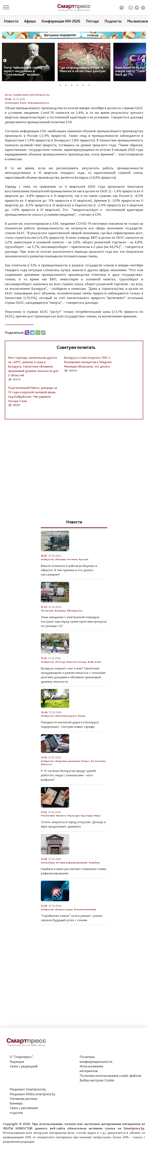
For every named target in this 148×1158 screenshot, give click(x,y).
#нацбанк (94, 889)
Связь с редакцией (24, 1084)
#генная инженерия (85, 936)
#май (90, 689)
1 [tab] (61, 85)
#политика (47, 637)
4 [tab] (79, 85)
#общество (47, 586)
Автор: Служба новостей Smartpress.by (27, 121)
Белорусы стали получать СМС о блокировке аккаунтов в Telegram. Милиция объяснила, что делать (88, 389)
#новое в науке (64, 936)
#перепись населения (67, 788)
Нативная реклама (23, 1116)
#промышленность (38, 130)
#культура (73, 842)
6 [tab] (90, 85)
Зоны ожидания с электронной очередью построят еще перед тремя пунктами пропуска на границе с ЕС (74, 648)
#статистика (98, 788)
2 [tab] (67, 85)
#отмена (72, 586)
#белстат (46, 791)
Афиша (30, 21)
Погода (92, 21)
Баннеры (16, 1121)
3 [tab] (73, 85)
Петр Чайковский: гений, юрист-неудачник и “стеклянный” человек (23, 70)
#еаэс (23, 130)
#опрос (85, 788)
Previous (5, 61)
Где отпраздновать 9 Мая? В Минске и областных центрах (83, 69)
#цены (81, 743)
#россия (83, 586)
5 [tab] (85, 85)
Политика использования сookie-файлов (110, 1093)
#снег (98, 689)
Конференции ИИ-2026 (60, 21)
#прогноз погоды (76, 689)
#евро (97, 842)
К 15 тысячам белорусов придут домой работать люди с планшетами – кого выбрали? (68, 802)
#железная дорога (66, 743)
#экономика (12, 130)
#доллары (86, 842)
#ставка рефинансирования (71, 889)
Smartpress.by (134, 1146)
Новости (11, 21)
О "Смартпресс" (21, 1075)
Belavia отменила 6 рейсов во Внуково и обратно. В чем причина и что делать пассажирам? (69, 597)
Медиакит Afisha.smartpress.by (32, 1112)
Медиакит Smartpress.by (28, 1107)
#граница (60, 637)
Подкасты (112, 21)
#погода (60, 689)
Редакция (17, 1079)
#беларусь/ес (74, 637)
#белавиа (60, 586)
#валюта (61, 842)
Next (143, 61)
